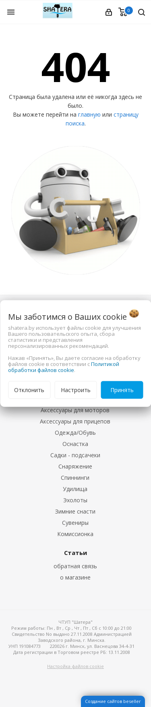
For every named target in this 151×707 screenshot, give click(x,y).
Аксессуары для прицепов (75, 421)
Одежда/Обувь (75, 432)
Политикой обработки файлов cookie (63, 367)
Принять (122, 390)
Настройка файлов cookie (75, 666)
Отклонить (29, 390)
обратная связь (75, 566)
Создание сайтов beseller (113, 701)
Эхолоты (75, 500)
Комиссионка (75, 534)
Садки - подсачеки (75, 455)
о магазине (75, 577)
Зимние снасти (75, 511)
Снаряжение (75, 466)
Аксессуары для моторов (75, 410)
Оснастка (75, 444)
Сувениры (75, 522)
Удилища (75, 489)
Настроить (76, 390)
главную (89, 114)
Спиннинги (75, 477)
